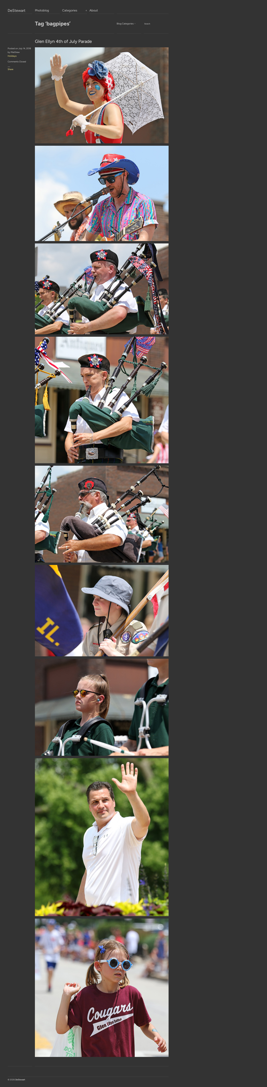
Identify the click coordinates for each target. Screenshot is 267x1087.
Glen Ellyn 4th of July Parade (63, 41)
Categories (69, 10)
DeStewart (16, 10)
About (93, 10)
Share (10, 69)
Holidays (12, 56)
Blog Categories (125, 23)
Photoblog (42, 10)
